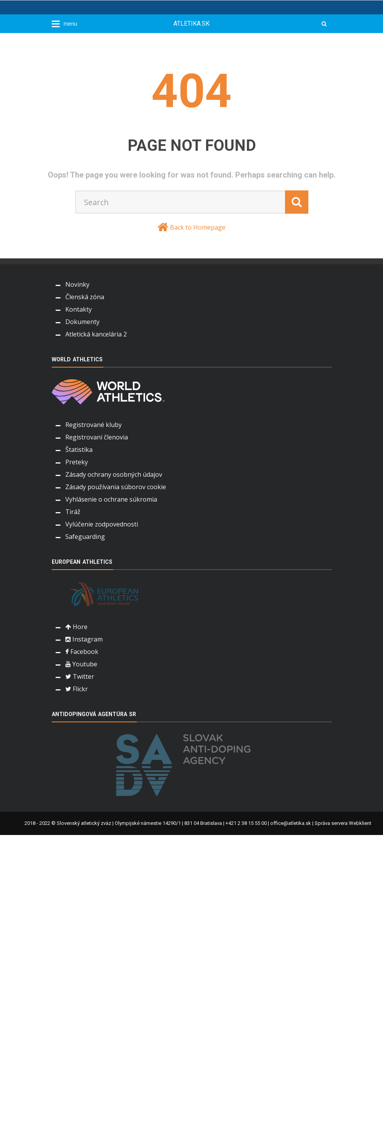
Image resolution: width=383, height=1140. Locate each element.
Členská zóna (84, 297)
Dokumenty (82, 321)
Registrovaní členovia (96, 437)
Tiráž (72, 511)
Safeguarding (85, 536)
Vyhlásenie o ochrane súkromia (111, 499)
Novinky (77, 284)
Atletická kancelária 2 (96, 334)
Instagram (84, 639)
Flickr (76, 689)
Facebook (81, 651)
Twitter (79, 676)
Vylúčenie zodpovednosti (101, 524)
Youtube (81, 664)
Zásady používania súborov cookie (115, 487)
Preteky (76, 462)
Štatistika (79, 449)
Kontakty (78, 309)
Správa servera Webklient (343, 823)
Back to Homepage (198, 227)
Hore (76, 626)
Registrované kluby (93, 424)
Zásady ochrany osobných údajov (113, 474)
